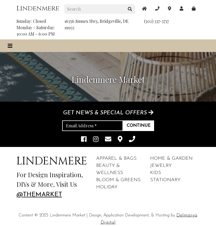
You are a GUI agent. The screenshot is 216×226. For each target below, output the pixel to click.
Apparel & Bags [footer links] (116, 158)
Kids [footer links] (155, 172)
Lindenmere (37, 8)
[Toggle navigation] (10, 46)
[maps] (194, 8)
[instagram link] (95, 139)
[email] (108, 139)
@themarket (39, 195)
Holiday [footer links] (106, 187)
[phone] (132, 139)
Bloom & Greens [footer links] (118, 179)
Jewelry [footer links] (161, 165)
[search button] (130, 9)
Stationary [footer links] (165, 179)
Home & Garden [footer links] (171, 158)
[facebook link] (83, 139)
